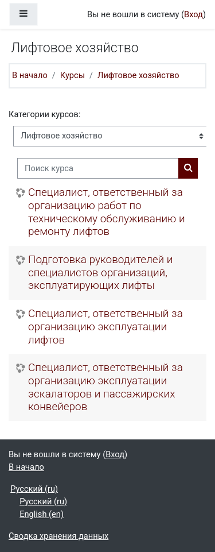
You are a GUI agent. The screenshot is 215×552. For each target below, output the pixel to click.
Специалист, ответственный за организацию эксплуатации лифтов (105, 326)
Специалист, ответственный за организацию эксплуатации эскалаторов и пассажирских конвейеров (105, 387)
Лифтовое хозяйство (138, 75)
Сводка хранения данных (58, 536)
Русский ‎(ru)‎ (34, 489)
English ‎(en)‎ (41, 514)
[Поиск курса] (98, 168)
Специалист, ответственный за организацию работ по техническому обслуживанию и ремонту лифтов (106, 212)
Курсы (72, 75)
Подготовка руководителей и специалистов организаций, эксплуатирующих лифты (100, 272)
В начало (30, 75)
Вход (193, 14)
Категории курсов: (44, 114)
